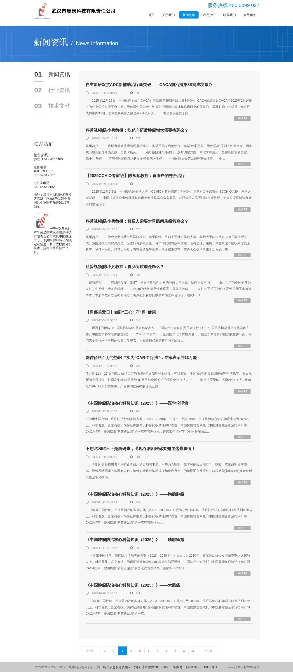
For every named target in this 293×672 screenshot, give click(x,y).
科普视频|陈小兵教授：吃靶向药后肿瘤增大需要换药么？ (137, 130)
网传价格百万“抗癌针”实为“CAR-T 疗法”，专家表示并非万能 (141, 357)
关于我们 (168, 15)
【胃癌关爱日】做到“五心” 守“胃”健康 (121, 312)
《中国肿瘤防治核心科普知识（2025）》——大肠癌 (133, 585)
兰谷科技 (253, 667)
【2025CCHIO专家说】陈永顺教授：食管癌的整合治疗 (135, 175)
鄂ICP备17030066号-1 (201, 667)
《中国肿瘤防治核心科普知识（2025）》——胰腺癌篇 (135, 539)
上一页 (90, 650)
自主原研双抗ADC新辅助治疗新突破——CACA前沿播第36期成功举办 (149, 84)
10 (184, 650)
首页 (151, 15)
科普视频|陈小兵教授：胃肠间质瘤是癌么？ (125, 266)
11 (192, 650)
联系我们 (229, 15)
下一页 (208, 650)
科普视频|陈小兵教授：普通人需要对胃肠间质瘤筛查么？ (137, 221)
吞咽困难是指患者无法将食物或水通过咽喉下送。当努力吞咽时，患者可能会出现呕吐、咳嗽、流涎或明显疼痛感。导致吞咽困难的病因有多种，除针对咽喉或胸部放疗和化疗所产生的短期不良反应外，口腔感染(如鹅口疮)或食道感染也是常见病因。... (169, 471)
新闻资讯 (189, 15)
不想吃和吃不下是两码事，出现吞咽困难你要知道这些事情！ (140, 448)
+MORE (242, 118)
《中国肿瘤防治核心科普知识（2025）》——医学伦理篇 (137, 403)
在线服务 (250, 15)
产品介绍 (209, 15)
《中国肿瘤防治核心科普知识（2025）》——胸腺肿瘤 (135, 494)
